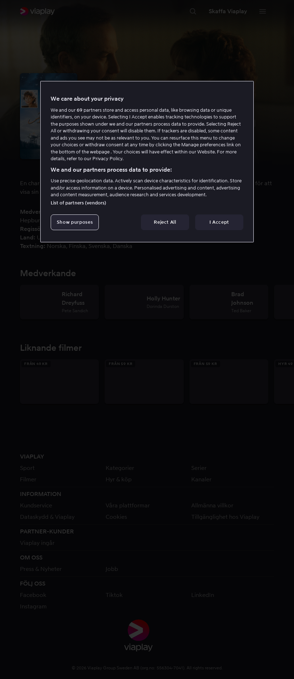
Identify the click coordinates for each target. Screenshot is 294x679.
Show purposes (75, 222)
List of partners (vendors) (78, 203)
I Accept (219, 222)
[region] (147, 162)
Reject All (165, 222)
